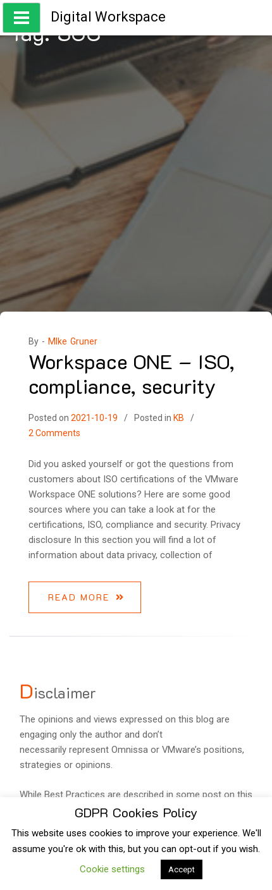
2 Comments (54, 433)
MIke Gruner (72, 341)
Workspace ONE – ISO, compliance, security (131, 373)
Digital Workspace (108, 17)
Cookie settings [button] (112, 869)
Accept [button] (181, 869)
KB (178, 418)
